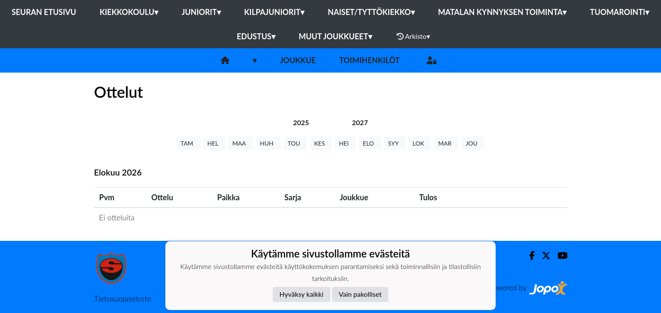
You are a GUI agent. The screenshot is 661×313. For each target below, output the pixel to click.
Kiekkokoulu (129, 12)
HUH (268, 143)
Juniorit (201, 12)
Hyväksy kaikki (301, 294)
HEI (345, 143)
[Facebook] (528, 255)
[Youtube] (559, 255)
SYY (394, 143)
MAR (446, 143)
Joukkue (298, 60)
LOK (420, 143)
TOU (295, 143)
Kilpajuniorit (274, 12)
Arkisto (413, 36)
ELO (370, 143)
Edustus (256, 36)
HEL (215, 143)
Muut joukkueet (335, 36)
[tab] (301, 122)
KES (321, 143)
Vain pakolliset (360, 294)
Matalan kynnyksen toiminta (502, 12)
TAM (188, 143)
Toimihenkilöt (369, 60)
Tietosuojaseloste (122, 298)
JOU (473, 143)
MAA (240, 143)
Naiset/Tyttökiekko (371, 12)
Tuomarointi (619, 12)
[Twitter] (543, 255)
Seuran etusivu (44, 12)
